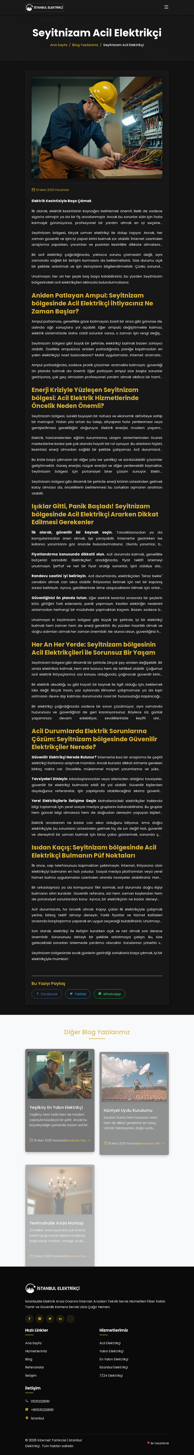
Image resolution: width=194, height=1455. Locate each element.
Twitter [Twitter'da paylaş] (78, 994)
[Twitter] (50, 1319)
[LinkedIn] (60, 1319)
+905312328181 (42, 1409)
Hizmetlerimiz (36, 1351)
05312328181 (40, 1401)
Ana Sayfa (33, 1343)
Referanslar (34, 1367)
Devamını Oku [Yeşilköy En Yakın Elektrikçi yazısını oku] (77, 1157)
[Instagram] (39, 1319)
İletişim (31, 1375)
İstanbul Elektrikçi (113, 1367)
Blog (28, 1359)
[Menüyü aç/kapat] (166, 7)
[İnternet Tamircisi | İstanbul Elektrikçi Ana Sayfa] (44, 7)
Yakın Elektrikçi (111, 1351)
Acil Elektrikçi (110, 1343)
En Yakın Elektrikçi (113, 1359)
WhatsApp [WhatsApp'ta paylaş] (109, 994)
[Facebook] (29, 1319)
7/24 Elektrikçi (111, 1375)
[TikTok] (70, 1319)
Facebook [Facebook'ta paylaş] (47, 994)
